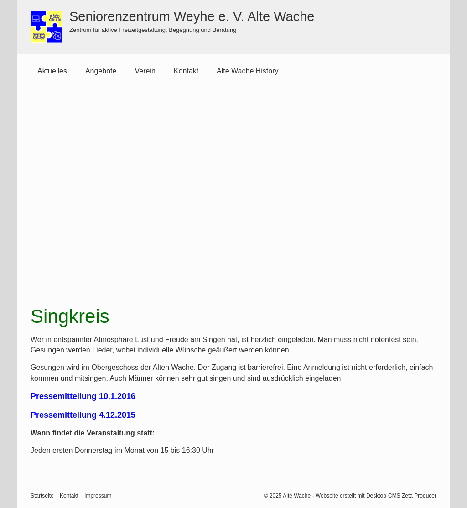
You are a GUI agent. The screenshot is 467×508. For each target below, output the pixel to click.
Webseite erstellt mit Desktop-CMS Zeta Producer (376, 495)
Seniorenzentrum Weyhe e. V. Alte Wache (191, 16)
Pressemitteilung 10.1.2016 (83, 396)
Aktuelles (52, 71)
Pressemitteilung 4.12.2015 (83, 415)
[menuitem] (52, 71)
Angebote (101, 71)
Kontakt (186, 71)
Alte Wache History (247, 71)
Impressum (97, 495)
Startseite (42, 495)
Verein (145, 71)
